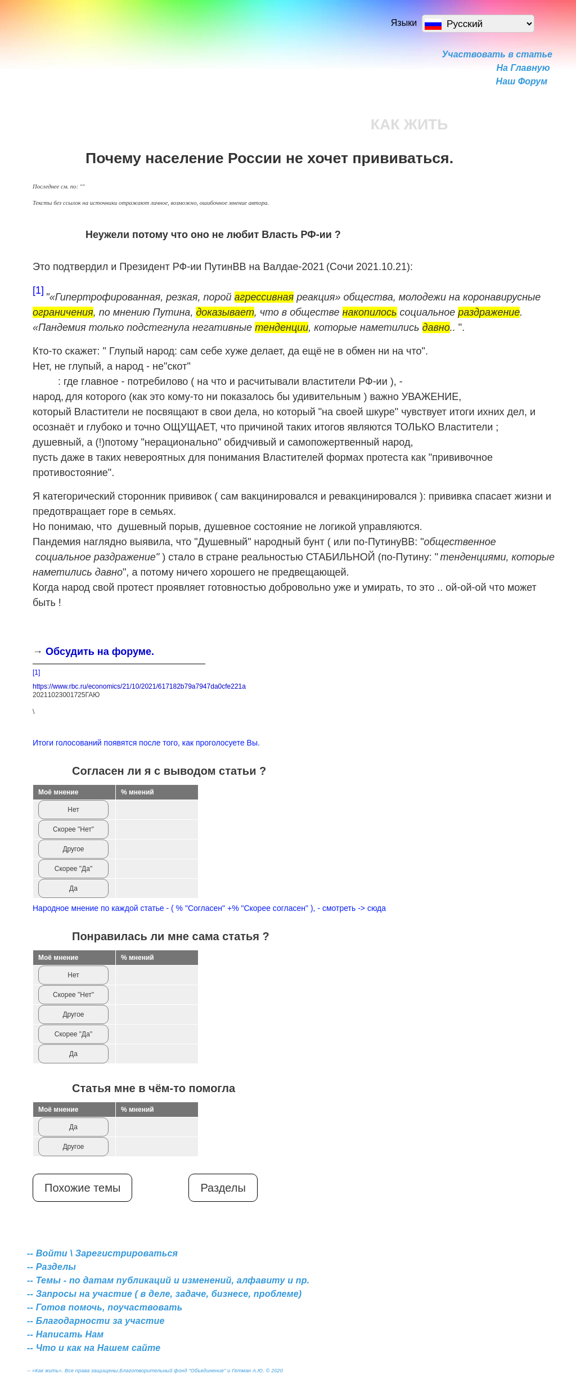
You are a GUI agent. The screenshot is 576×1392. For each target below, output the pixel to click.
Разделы (222, 1188)
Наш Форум (521, 81)
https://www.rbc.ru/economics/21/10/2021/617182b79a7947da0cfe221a (139, 686)
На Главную (523, 68)
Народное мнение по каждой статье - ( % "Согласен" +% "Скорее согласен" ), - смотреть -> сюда (209, 908)
